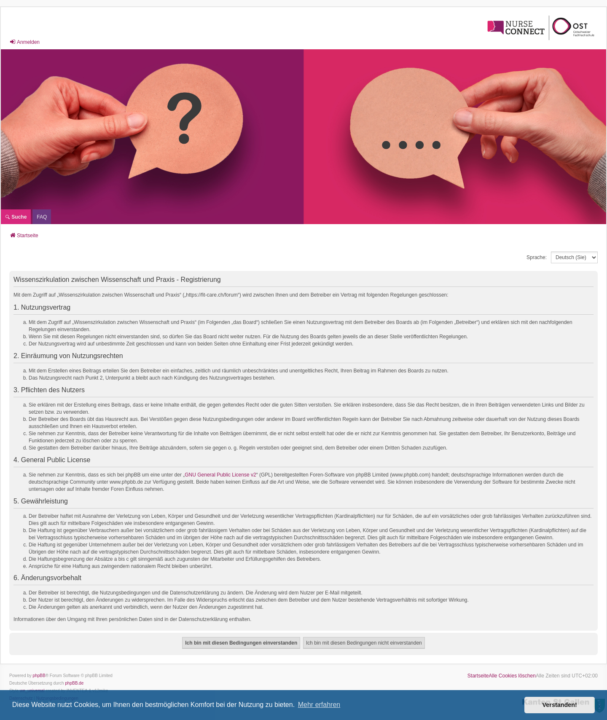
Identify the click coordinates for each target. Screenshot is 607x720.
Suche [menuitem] (16, 217)
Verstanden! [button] (560, 704)
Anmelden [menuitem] (24, 42)
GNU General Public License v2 (220, 475)
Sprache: (536, 257)
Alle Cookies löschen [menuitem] (512, 676)
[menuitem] (41, 216)
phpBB (39, 675)
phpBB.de (74, 683)
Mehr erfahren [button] (319, 704)
